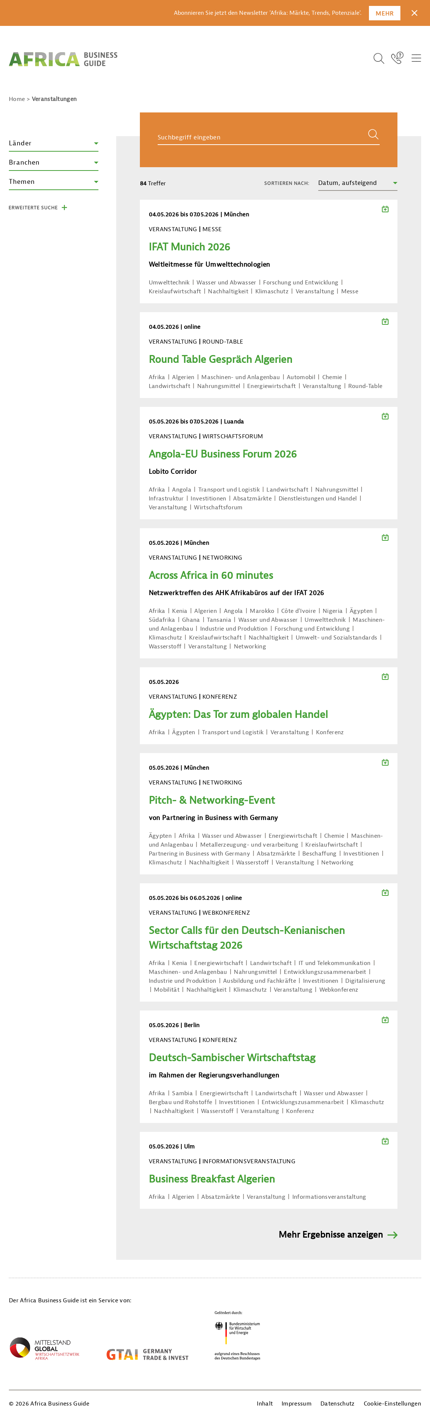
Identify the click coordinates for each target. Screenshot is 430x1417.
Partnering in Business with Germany (199, 853)
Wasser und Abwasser (226, 282)
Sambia (182, 1093)
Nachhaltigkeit (228, 291)
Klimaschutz (272, 291)
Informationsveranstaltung (329, 1197)
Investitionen (208, 498)
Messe (350, 291)
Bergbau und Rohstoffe (180, 1102)
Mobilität (166, 989)
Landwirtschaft (169, 386)
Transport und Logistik (229, 489)
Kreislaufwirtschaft (175, 291)
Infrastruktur (166, 498)
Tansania (219, 620)
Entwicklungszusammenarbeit (325, 972)
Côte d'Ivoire (298, 611)
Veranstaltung (315, 291)
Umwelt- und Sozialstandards (336, 637)
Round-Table (365, 386)
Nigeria (333, 611)
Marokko (262, 611)
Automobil (301, 377)
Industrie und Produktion (234, 628)
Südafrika (162, 620)
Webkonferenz (339, 989)
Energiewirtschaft (271, 386)
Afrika (157, 377)
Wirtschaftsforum (218, 507)
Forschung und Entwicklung (300, 282)
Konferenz (330, 732)
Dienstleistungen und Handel (318, 498)
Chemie (332, 377)
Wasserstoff (165, 646)
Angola (181, 489)
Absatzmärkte (252, 498)
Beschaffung (319, 853)
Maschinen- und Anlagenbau (240, 377)
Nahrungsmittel (218, 386)
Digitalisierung (365, 981)
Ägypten (361, 611)
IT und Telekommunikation (335, 963)
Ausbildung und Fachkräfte (259, 981)
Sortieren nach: (286, 183)
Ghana (191, 620)
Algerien (183, 377)
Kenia (180, 611)
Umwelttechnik (169, 282)
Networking (250, 646)
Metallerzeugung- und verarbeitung (249, 844)
